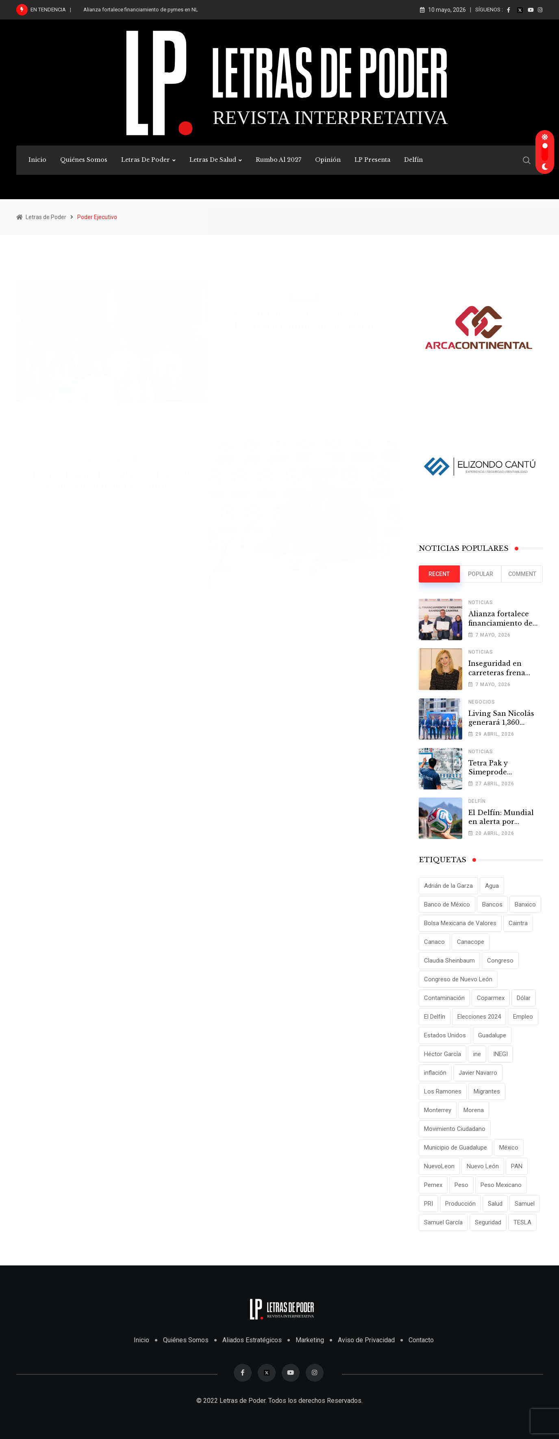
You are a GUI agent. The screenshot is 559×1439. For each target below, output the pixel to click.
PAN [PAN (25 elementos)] (516, 1166)
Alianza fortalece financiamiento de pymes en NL (140, 10)
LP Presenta (372, 159)
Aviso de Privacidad (366, 1340)
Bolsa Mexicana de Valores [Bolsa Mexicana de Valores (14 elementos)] (460, 923)
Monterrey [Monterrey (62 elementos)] (437, 1110)
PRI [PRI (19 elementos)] (428, 1203)
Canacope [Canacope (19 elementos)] (470, 942)
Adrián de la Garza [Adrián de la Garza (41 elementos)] (448, 885)
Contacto (421, 1340)
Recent (439, 574)
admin (248, 374)
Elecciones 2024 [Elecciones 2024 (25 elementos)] (479, 1016)
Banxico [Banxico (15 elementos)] (525, 904)
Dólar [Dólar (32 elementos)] (524, 998)
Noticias (480, 602)
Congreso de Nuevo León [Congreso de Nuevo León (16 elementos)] (458, 979)
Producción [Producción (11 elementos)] (460, 1203)
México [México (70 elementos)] (508, 1147)
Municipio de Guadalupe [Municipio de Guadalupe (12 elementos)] (455, 1147)
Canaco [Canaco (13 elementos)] (434, 942)
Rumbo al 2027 (278, 159)
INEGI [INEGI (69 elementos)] (500, 1054)
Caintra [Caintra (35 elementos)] (518, 923)
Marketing (310, 1340)
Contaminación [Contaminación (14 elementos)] (444, 998)
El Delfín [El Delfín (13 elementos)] (434, 1016)
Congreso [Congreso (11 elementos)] (500, 960)
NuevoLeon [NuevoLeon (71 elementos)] (439, 1166)
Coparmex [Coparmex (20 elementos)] (491, 998)
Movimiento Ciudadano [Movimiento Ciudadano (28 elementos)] (454, 1129)
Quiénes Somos (83, 159)
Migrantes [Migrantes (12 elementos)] (487, 1091)
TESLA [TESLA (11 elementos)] (522, 1222)
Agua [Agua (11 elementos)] (492, 885)
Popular (480, 574)
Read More (306, 395)
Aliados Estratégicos (252, 1340)
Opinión (328, 159)
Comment (522, 574)
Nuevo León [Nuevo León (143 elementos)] (483, 1166)
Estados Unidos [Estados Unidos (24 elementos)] (445, 1035)
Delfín (413, 159)
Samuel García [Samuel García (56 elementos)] (443, 1222)
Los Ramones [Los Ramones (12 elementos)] (442, 1091)
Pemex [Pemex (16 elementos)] (433, 1185)
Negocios (481, 702)
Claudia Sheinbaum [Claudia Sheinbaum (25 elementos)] (449, 960)
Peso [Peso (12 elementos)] (461, 1185)
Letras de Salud (212, 159)
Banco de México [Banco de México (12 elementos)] (447, 904)
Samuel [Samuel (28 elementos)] (525, 1203)
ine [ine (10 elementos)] (477, 1054)
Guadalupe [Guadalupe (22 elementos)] (492, 1035)
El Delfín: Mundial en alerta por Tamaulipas (501, 822)
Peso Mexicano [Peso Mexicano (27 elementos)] (501, 1185)
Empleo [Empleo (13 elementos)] (523, 1016)
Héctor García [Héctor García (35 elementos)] (442, 1054)
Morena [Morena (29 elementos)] (473, 1110)
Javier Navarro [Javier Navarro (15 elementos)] (478, 1072)
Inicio (37, 159)
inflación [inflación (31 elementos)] (435, 1072)
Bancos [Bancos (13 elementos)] (492, 904)
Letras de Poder (145, 159)
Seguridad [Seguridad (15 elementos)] (488, 1222)
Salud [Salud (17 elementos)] (495, 1203)
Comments (359, 374)
